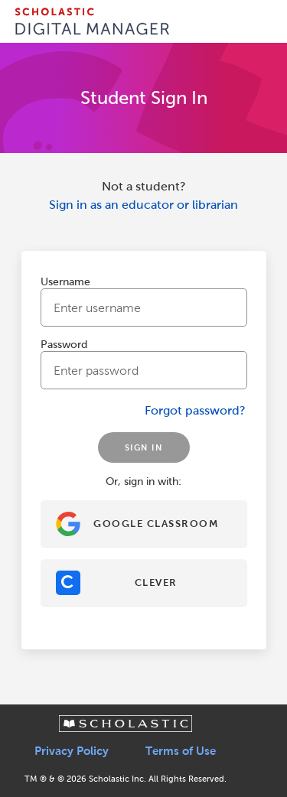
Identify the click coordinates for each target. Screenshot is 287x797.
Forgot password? (195, 410)
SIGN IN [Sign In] (144, 447)
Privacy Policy (71, 751)
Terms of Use (180, 751)
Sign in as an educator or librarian (143, 204)
